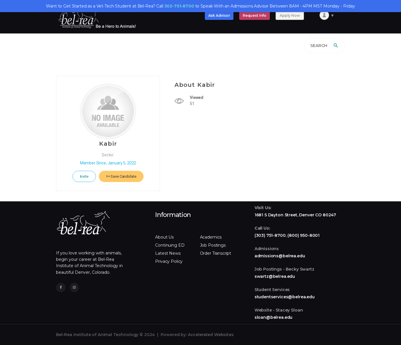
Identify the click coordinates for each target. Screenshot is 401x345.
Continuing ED (169, 245)
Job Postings (213, 245)
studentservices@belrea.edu (285, 296)
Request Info (254, 15)
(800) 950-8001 (303, 235)
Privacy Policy (169, 261)
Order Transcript (215, 253)
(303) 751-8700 (270, 235)
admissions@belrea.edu (280, 255)
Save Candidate (121, 176)
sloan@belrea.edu (274, 317)
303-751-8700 (179, 6)
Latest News (167, 253)
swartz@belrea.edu (275, 276)
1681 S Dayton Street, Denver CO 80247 (295, 214)
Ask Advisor (219, 15)
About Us (164, 237)
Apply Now (290, 15)
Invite (84, 176)
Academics (211, 237)
